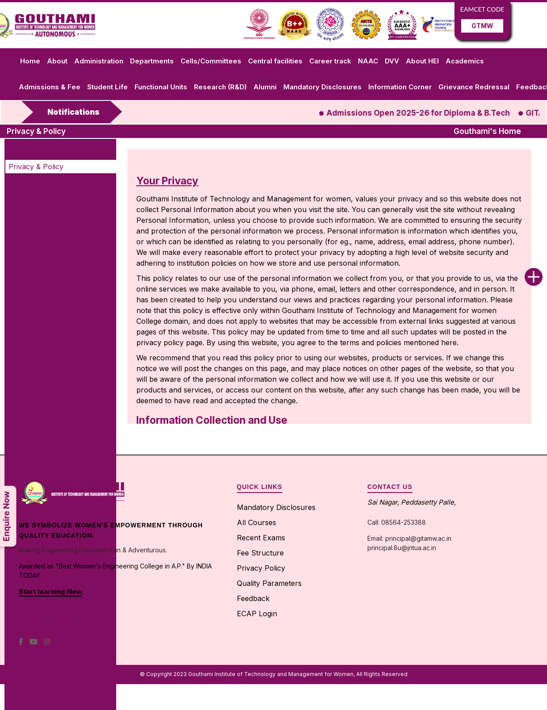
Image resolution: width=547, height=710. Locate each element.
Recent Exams (261, 537)
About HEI (422, 61)
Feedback (253, 598)
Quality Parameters (269, 583)
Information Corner (400, 87)
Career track (330, 61)
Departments (152, 61)
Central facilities (275, 61)
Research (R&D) (220, 87)
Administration (98, 61)
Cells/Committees (211, 61)
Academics (465, 61)
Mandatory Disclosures (322, 87)
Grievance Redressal (473, 87)
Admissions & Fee (49, 87)
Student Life (107, 87)
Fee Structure (260, 552)
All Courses (256, 522)
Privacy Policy (261, 568)
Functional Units (161, 87)
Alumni (265, 87)
